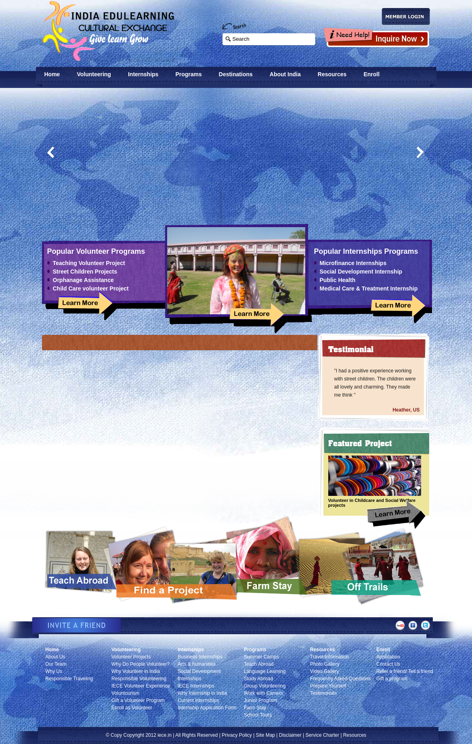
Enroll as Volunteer (131, 708)
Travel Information (329, 657)
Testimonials (323, 693)
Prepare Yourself (328, 686)
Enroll (371, 74)
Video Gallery (324, 671)
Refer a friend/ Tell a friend (404, 671)
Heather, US (406, 410)
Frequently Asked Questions (340, 678)
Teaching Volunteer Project (89, 263)
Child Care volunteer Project (91, 288)
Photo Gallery (325, 664)
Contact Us (388, 664)
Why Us (53, 671)
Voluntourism (125, 693)
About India (285, 74)
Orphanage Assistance (83, 280)
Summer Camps (261, 657)
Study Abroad (258, 678)
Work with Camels (263, 693)
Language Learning (264, 671)
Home (52, 74)
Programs (188, 74)
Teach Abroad (258, 664)
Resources (332, 74)
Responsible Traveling (69, 678)
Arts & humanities (197, 664)
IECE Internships (196, 686)
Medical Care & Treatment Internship (369, 288)
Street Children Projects (85, 271)
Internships (143, 74)
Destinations (236, 74)
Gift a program (391, 678)
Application (388, 657)
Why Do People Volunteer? (140, 664)
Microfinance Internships (353, 263)
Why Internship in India (202, 693)
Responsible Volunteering (138, 678)
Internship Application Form (207, 708)
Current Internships (198, 700)
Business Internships (200, 657)
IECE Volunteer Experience (140, 686)
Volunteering (94, 74)
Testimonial (350, 349)
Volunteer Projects (131, 657)
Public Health (338, 280)
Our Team (55, 664)
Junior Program (260, 700)
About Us (55, 657)
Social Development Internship (361, 271)
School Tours (258, 715)
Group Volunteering (264, 686)
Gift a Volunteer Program (138, 700)
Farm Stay (255, 708)
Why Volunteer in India (135, 671)
